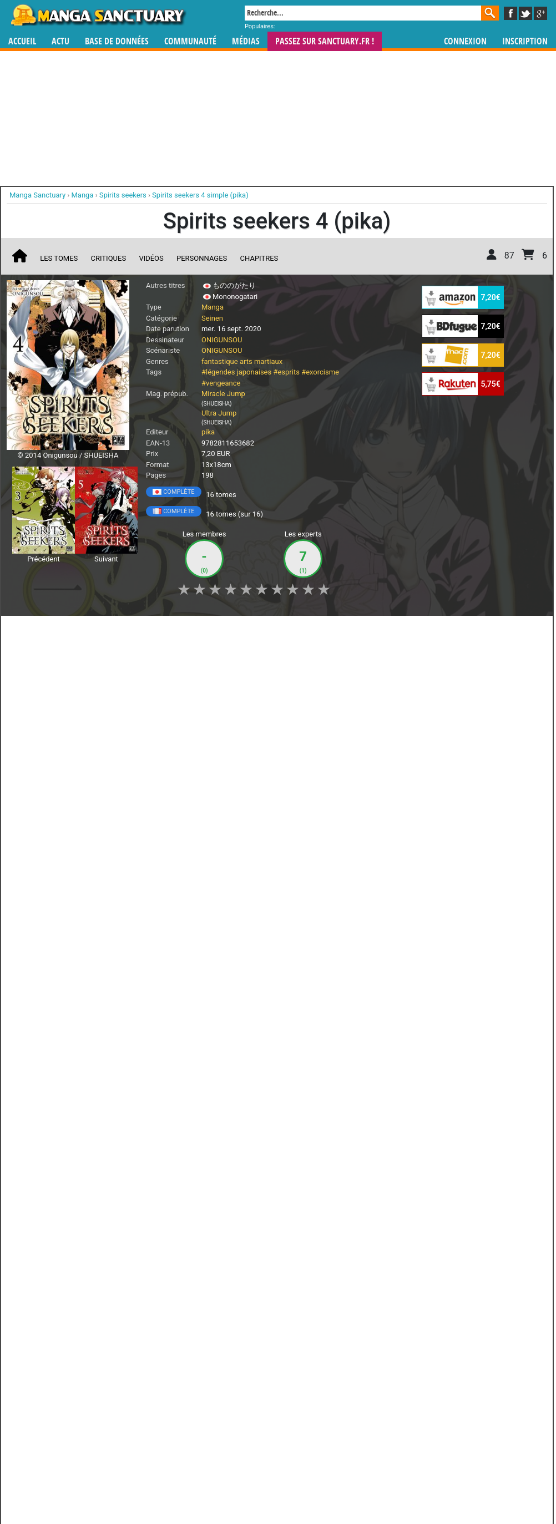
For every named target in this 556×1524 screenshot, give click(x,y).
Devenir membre (228, 1488)
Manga (98, 15)
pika (208, 432)
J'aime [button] (36, 630)
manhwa (335, 1423)
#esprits (286, 372)
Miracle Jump (223, 393)
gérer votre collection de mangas (243, 1432)
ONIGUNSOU (221, 340)
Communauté (190, 41)
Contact (340, 1488)
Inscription (525, 41)
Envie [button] (196, 630)
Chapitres (259, 258)
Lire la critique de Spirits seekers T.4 (75, 833)
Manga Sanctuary (135, 1423)
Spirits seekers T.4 (85, 751)
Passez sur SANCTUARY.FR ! (324, 41)
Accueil (22, 41)
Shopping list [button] (144, 630)
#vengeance (220, 383)
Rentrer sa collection (282, 1488)
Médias (246, 41)
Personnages (201, 258)
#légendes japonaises (236, 372)
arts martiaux (261, 361)
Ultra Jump (218, 413)
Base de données (117, 41)
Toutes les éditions (185, 1287)
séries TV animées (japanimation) (435, 1423)
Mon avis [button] (242, 630)
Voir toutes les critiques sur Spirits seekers (185, 890)
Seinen (212, 318)
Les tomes (59, 258)
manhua (361, 1423)
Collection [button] (84, 630)
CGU (320, 1488)
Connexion (465, 41)
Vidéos (151, 258)
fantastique (219, 361)
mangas (310, 1423)
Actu (60, 41)
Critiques (109, 258)
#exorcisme (320, 372)
